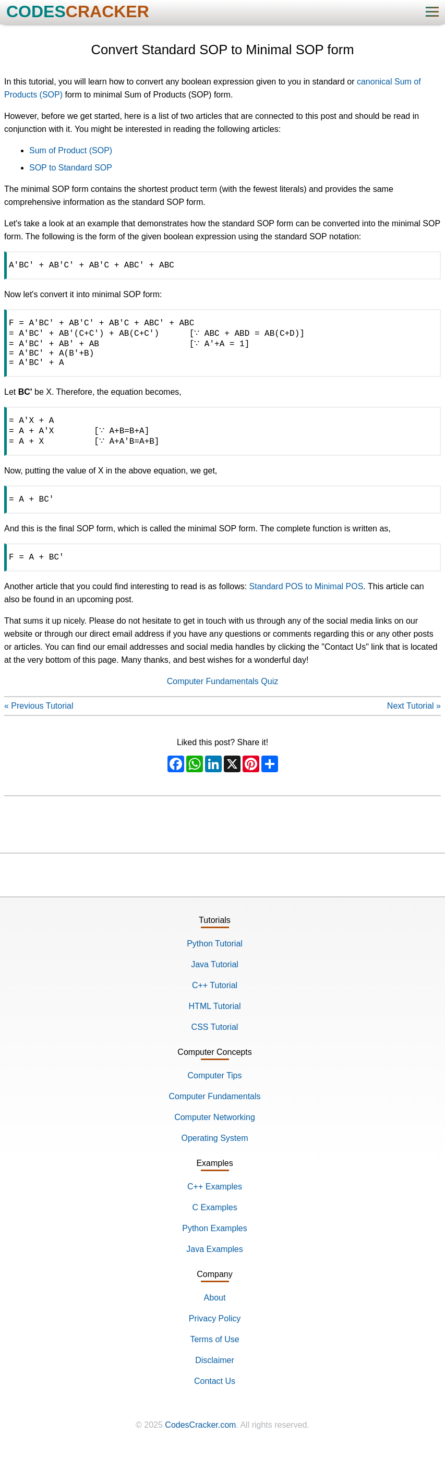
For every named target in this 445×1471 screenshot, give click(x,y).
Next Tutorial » (414, 724)
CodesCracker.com (200, 1443)
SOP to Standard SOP (70, 167)
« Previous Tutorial (39, 724)
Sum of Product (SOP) (70, 150)
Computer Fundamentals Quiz (222, 700)
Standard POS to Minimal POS (306, 605)
